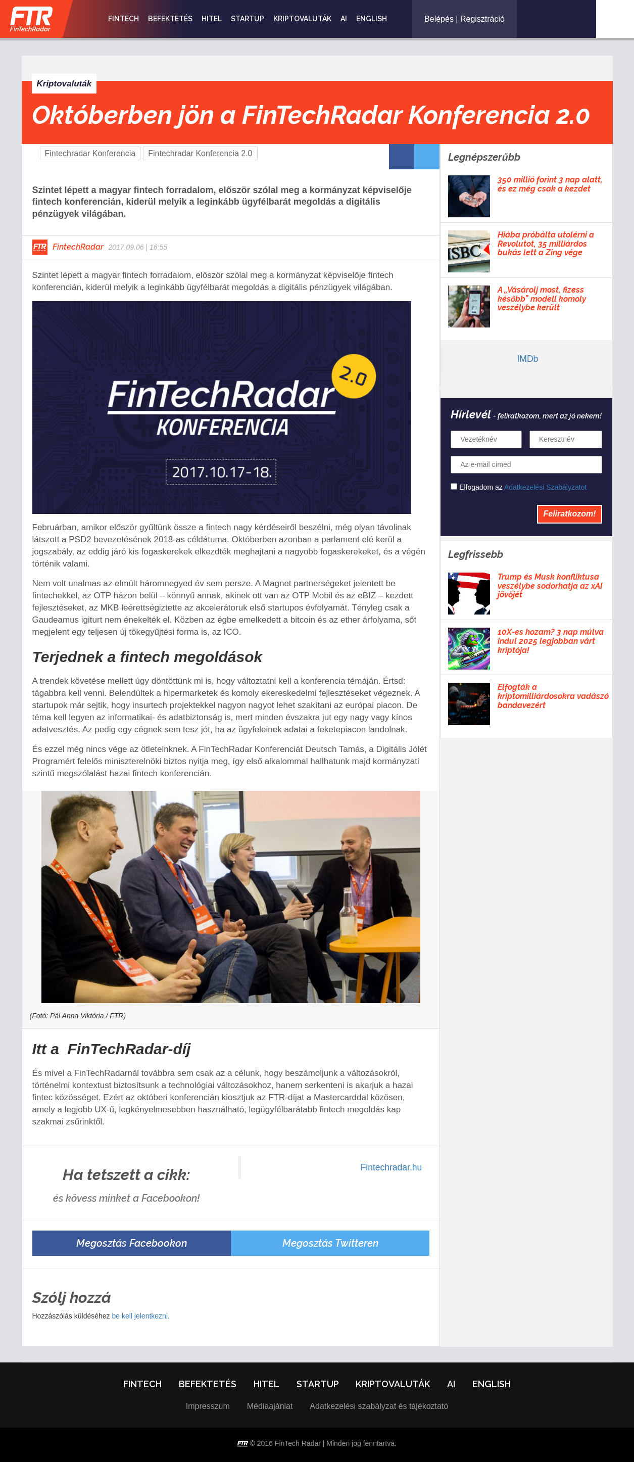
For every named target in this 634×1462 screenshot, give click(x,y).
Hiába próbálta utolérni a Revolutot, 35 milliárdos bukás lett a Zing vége (546, 243)
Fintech (123, 19)
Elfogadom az (519, 487)
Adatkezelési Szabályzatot (545, 487)
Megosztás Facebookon (131, 1243)
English (371, 19)
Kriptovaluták (302, 19)
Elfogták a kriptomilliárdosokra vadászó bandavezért (553, 696)
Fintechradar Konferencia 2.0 (200, 153)
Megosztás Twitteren (330, 1243)
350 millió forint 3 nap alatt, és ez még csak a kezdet (550, 184)
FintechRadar (78, 247)
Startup (247, 19)
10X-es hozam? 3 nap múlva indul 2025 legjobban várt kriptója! (551, 641)
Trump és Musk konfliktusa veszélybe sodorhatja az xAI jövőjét (550, 586)
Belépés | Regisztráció (464, 19)
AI (343, 19)
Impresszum (208, 1406)
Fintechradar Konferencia (90, 153)
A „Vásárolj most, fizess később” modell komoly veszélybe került (542, 299)
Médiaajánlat (270, 1406)
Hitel (212, 19)
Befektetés (170, 19)
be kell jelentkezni (140, 1316)
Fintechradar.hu (391, 1167)
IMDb (527, 359)
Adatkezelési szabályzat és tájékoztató (379, 1406)
